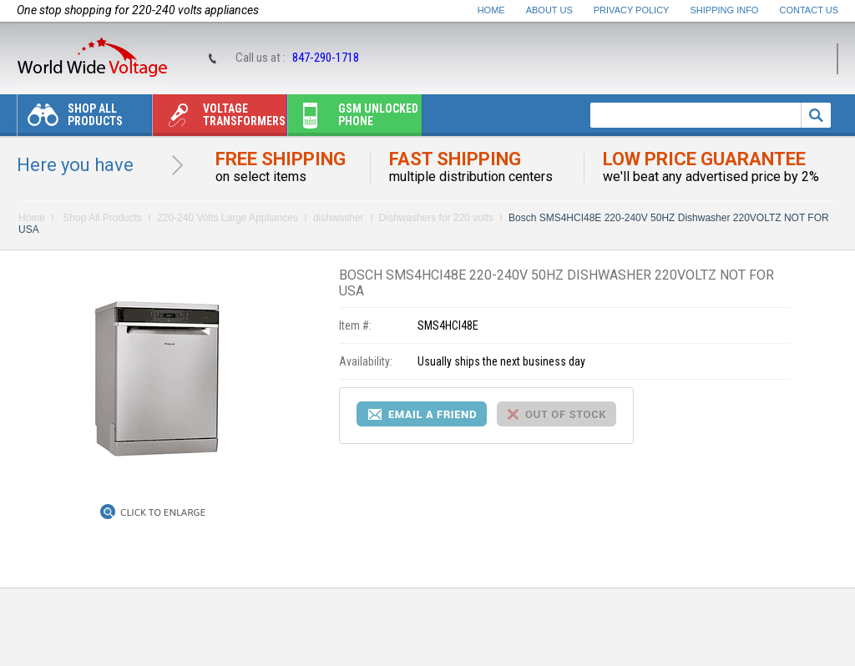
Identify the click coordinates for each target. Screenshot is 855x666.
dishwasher (338, 218)
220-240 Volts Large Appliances (227, 218)
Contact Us (809, 10)
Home (491, 10)
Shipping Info (725, 10)
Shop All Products (70, 119)
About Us (549, 10)
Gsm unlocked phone (353, 119)
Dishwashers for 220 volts (436, 218)
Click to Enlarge (162, 512)
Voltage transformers (219, 119)
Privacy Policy (632, 10)
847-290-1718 (325, 57)
